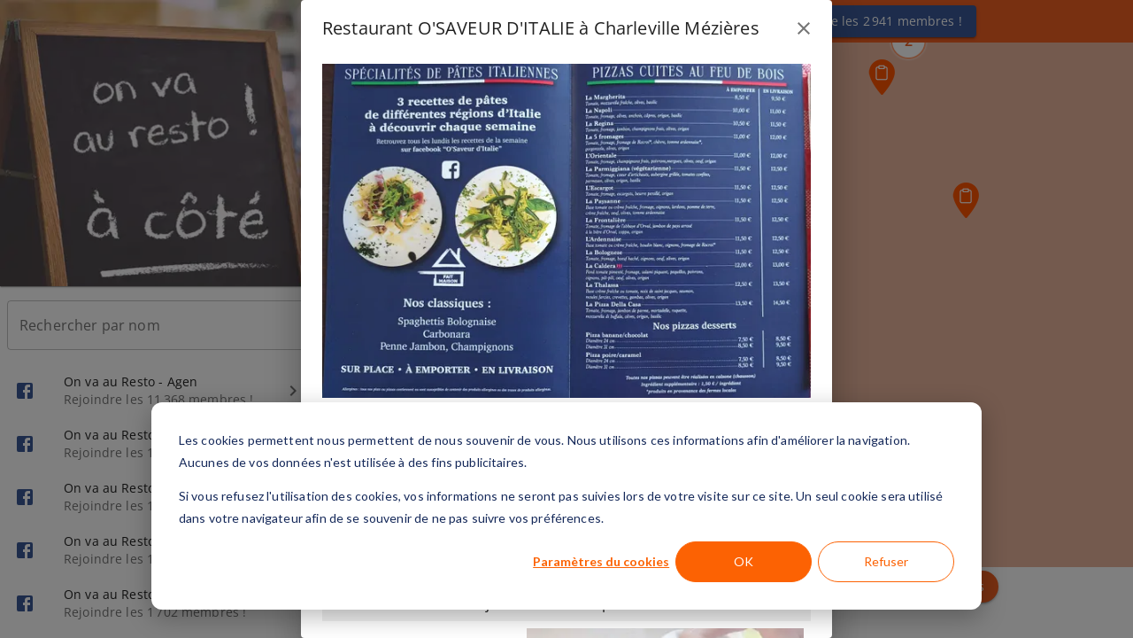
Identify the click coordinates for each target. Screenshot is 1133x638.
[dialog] (566, 506)
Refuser (886, 561)
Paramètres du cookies (601, 561)
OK (743, 561)
